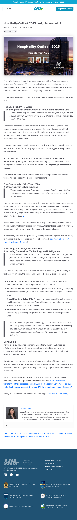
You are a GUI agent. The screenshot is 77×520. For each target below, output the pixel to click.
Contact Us (49, 469)
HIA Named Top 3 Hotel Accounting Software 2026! (44, 2)
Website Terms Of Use (53, 461)
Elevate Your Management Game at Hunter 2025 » (26, 436)
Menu (7, 9)
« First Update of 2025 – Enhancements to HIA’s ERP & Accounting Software (38, 433)
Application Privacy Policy (54, 466)
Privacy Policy (50, 463)
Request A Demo (64, 9)
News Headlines (10, 31)
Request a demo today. (58, 394)
